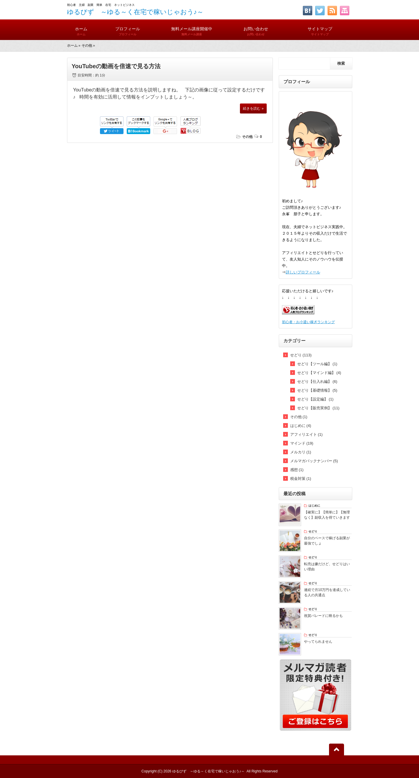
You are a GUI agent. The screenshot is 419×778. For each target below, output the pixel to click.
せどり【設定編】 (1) (315, 399)
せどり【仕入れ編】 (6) (317, 381)
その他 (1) (299, 417)
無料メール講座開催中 (192, 29)
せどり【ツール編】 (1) (317, 364)
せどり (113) (301, 355)
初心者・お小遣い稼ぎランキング (308, 322)
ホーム (81, 29)
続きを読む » (253, 108)
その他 (86, 46)
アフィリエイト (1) (306, 434)
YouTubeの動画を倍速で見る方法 (116, 66)
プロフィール (128, 29)
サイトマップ (320, 29)
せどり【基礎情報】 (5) (317, 390)
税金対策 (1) (300, 478)
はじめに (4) (300, 425)
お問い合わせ (256, 29)
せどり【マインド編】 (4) (319, 372)
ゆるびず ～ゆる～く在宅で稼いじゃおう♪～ (135, 12)
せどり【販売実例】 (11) (318, 408)
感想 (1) (297, 470)
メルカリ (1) (300, 452)
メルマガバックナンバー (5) (314, 461)
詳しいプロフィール (303, 272)
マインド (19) (301, 443)
